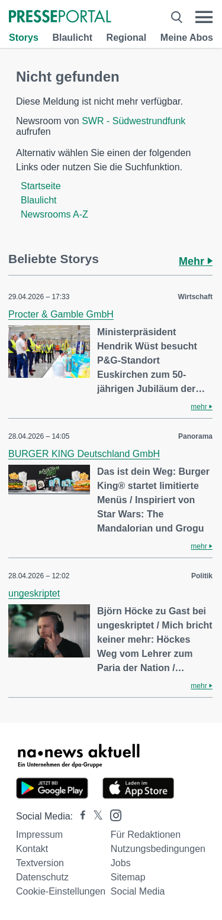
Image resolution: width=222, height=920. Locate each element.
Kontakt (32, 849)
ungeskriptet (34, 593)
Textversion (40, 863)
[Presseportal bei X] (94, 816)
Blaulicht (72, 38)
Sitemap (128, 877)
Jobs (121, 863)
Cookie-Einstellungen (60, 891)
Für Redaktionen (146, 835)
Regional (127, 38)
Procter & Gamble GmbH (61, 314)
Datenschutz (42, 877)
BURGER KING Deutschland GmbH (84, 454)
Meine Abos (186, 38)
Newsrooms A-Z (54, 214)
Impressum (39, 835)
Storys (23, 38)
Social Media (138, 891)
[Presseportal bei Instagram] (112, 814)
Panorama (195, 436)
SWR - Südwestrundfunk (133, 121)
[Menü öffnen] (204, 17)
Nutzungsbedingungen (158, 849)
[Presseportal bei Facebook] (79, 816)
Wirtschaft (195, 297)
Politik (202, 576)
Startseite (41, 186)
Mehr (196, 261)
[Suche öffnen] (176, 17)
